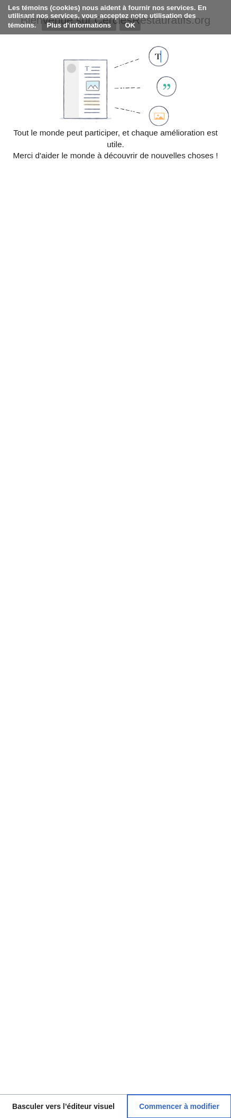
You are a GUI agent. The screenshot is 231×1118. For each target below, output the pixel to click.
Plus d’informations (79, 25)
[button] (63, 1106)
